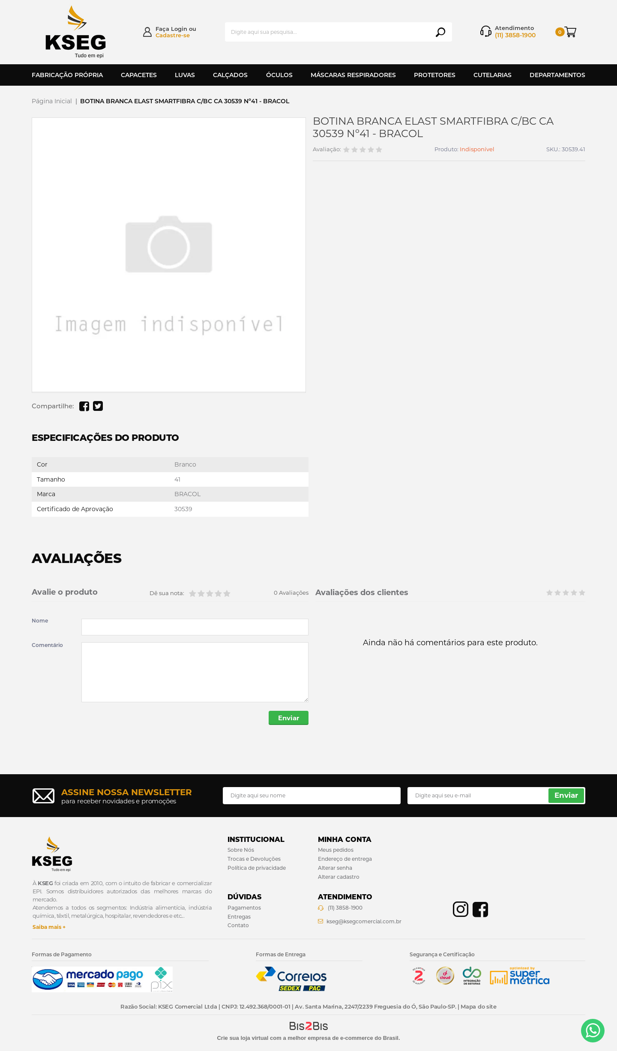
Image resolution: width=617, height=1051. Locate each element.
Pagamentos (244, 907)
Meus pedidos (335, 850)
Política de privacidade (257, 868)
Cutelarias (492, 75)
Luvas (185, 75)
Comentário (47, 645)
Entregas (239, 916)
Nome (40, 621)
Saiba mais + (49, 927)
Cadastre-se (173, 35)
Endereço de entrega (345, 859)
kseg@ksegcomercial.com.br (363, 921)
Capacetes (139, 75)
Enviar (288, 718)
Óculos (279, 75)
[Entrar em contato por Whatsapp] (593, 1030)
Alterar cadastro (338, 877)
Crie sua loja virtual (242, 1038)
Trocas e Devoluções (254, 859)
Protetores (434, 75)
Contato (238, 925)
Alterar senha (335, 868)
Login (179, 28)
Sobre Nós (241, 850)
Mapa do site (478, 1006)
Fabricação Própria (67, 75)
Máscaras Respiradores (353, 75)
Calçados (230, 75)
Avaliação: (327, 149)
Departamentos (557, 75)
